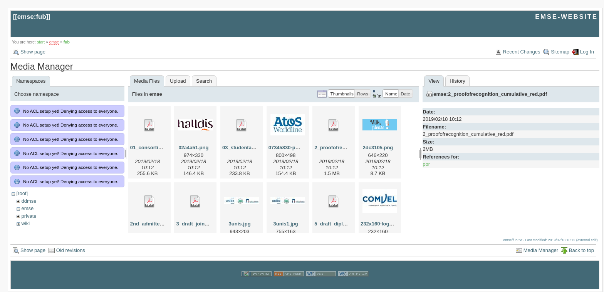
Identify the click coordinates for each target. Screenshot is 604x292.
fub (67, 42)
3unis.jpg (240, 224)
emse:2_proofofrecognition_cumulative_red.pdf (490, 94)
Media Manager (540, 250)
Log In (587, 52)
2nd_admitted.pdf (151, 224)
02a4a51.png (193, 147)
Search (204, 81)
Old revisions (70, 250)
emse (54, 42)
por (426, 164)
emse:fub (31, 16)
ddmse (28, 201)
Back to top (581, 250)
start (41, 42)
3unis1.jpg (285, 224)
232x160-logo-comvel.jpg (390, 224)
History (457, 81)
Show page (32, 52)
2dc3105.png (378, 147)
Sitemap (560, 52)
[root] (22, 193)
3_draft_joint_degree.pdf (205, 224)
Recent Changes (521, 52)
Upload (178, 81)
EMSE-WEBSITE (566, 16)
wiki (25, 223)
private (28, 216)
